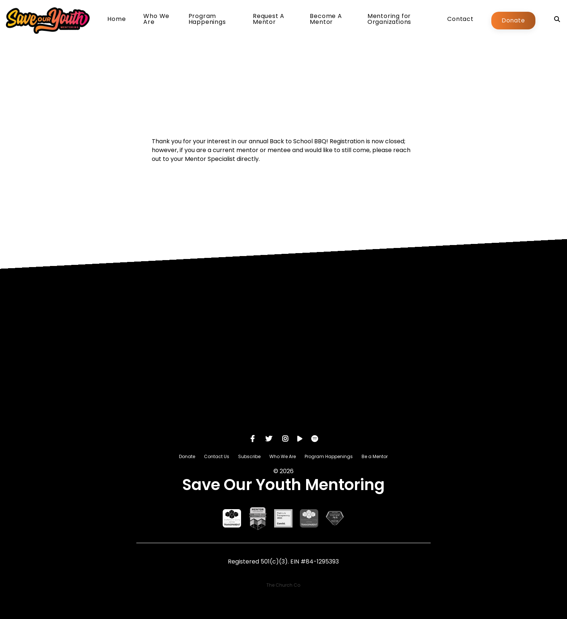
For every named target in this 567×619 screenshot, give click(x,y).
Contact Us (216, 456)
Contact (460, 19)
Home (116, 19)
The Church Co (283, 585)
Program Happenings (207, 19)
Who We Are (156, 19)
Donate (513, 20)
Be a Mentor (375, 456)
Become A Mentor (326, 19)
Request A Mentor (268, 19)
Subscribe (249, 456)
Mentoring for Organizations (389, 19)
